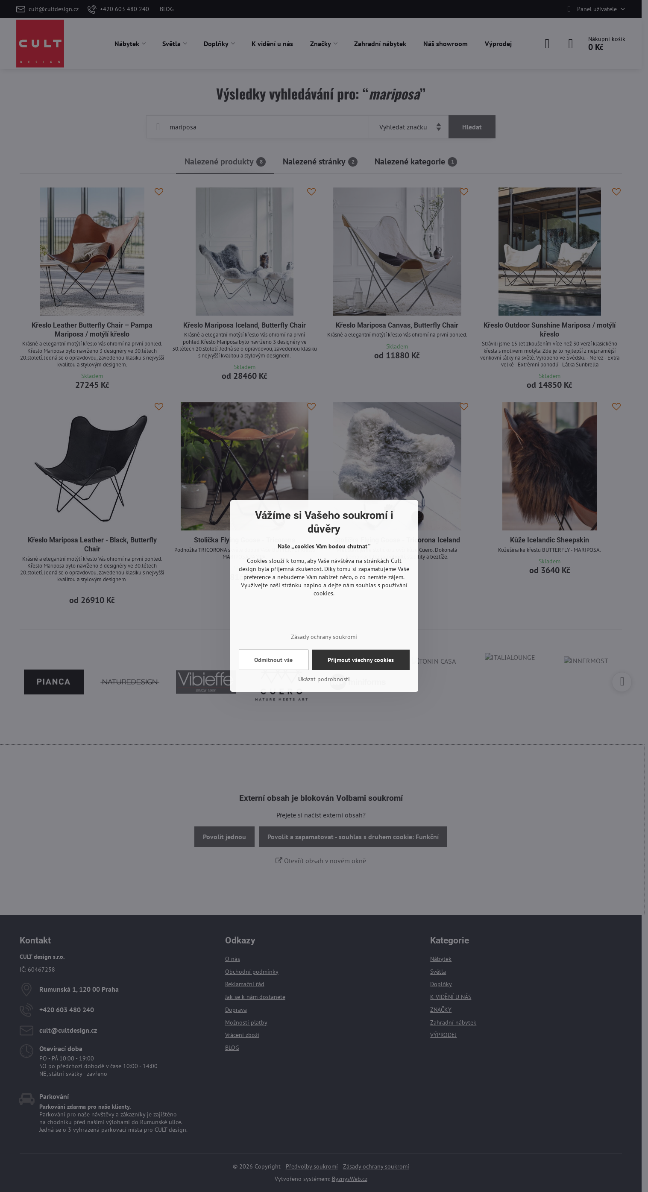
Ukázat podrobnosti (324, 679)
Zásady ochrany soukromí (324, 637)
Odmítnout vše (273, 660)
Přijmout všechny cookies (361, 660)
